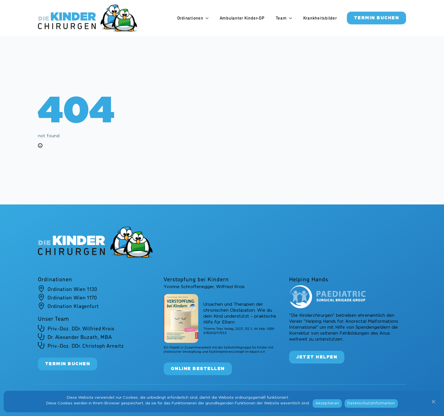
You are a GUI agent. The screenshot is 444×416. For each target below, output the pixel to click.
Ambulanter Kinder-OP (242, 18)
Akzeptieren (327, 403)
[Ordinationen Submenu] (208, 18)
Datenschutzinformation (371, 403)
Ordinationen (190, 18)
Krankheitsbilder (320, 18)
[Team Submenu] (292, 18)
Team (281, 18)
